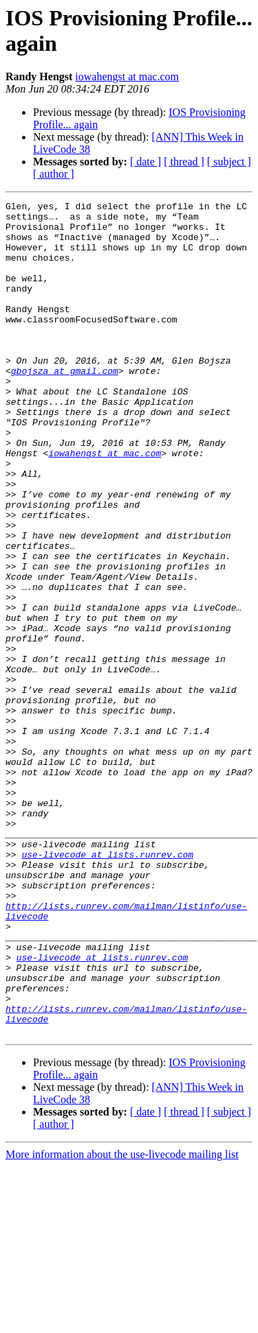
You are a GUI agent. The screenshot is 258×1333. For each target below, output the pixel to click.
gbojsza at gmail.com (64, 405)
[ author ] (53, 174)
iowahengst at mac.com (127, 76)
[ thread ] (184, 161)
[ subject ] (229, 161)
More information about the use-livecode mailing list (122, 1321)
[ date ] (145, 161)
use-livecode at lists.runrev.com (107, 986)
